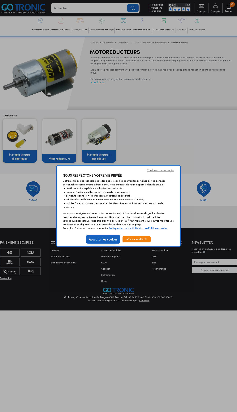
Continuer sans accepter (160, 170)
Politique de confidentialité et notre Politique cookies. (138, 228)
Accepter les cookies (103, 239)
